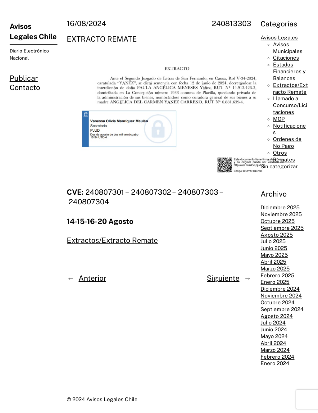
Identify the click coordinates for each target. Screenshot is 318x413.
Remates (284, 160)
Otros (280, 153)
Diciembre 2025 (280, 207)
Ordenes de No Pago (287, 142)
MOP (279, 119)
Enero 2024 (275, 363)
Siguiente (223, 278)
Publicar (24, 78)
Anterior (92, 278)
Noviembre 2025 (281, 214)
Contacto (25, 87)
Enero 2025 (275, 282)
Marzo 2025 (275, 269)
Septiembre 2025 (282, 228)
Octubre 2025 (278, 221)
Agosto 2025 (277, 235)
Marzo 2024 (275, 350)
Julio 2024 (273, 323)
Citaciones (286, 58)
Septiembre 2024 (282, 309)
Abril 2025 (273, 262)
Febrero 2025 (277, 275)
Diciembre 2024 (280, 289)
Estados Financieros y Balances (289, 71)
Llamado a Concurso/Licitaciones (290, 105)
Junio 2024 (274, 329)
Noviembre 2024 (281, 296)
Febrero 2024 (277, 357)
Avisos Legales (279, 37)
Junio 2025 (274, 248)
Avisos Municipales (287, 47)
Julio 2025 (273, 241)
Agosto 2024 (277, 316)
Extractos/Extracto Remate (112, 240)
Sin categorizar (279, 166)
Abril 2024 (273, 343)
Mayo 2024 (274, 336)
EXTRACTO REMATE (102, 39)
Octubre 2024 (278, 302)
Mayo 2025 (274, 255)
